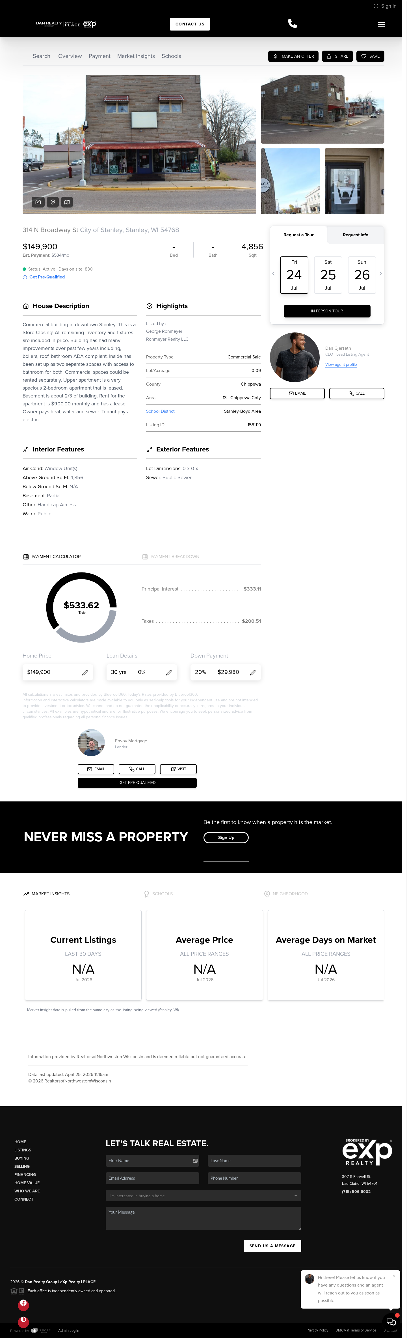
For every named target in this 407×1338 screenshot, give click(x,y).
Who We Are (27, 1191)
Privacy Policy (317, 1330)
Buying (21, 1158)
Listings (22, 1150)
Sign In (385, 6)
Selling (22, 1166)
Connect (23, 1199)
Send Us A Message (273, 1246)
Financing (25, 1174)
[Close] (394, 1276)
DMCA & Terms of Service (355, 1330)
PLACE (89, 1281)
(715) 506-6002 (356, 1191)
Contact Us (190, 24)
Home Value (27, 1183)
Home (20, 1142)
